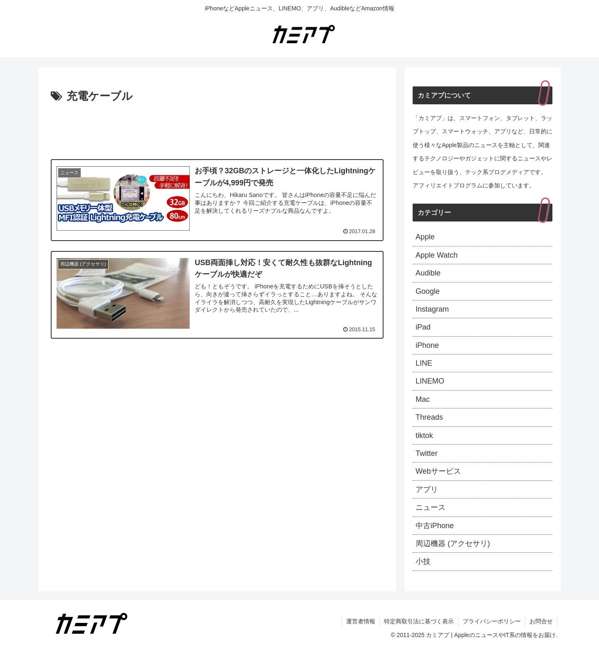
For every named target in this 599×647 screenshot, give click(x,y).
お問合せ (541, 621)
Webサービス (438, 471)
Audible (428, 273)
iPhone (427, 345)
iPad (423, 327)
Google (428, 291)
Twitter (427, 453)
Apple (425, 237)
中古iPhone (435, 526)
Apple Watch (437, 255)
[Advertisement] (217, 129)
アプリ (427, 489)
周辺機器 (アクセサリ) (453, 543)
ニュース (431, 507)
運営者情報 (360, 621)
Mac (423, 399)
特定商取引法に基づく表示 (419, 621)
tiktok (424, 435)
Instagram (432, 309)
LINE (424, 363)
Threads (429, 417)
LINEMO (430, 381)
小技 (423, 561)
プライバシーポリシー (492, 621)
